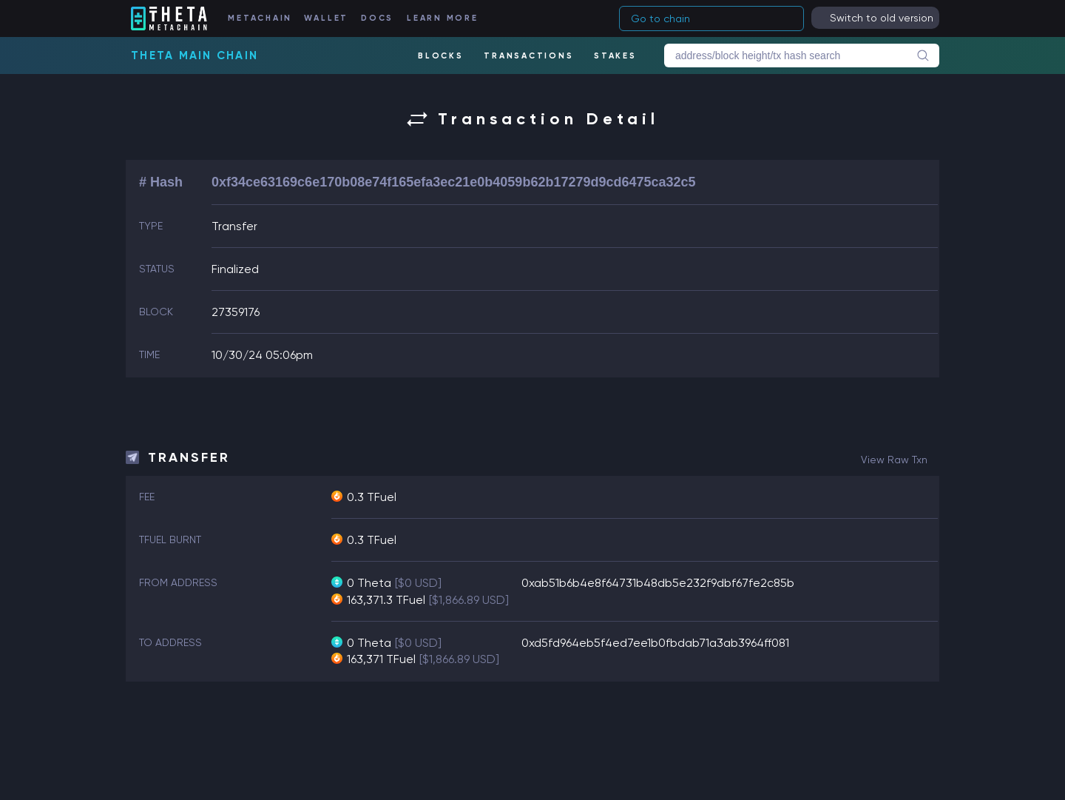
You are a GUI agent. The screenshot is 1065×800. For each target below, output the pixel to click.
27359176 (236, 312)
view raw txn (894, 459)
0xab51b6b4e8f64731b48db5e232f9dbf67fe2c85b (657, 583)
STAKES (615, 56)
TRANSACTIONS (528, 56)
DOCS (377, 18)
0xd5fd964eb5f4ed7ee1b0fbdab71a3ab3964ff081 (655, 643)
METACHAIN (260, 18)
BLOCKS (441, 56)
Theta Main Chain (194, 55)
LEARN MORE (443, 18)
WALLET (326, 18)
